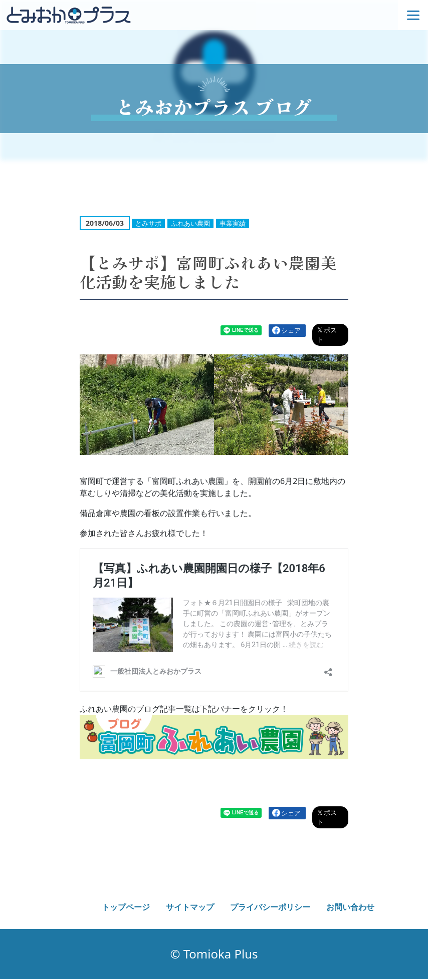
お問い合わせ (350, 906)
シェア (291, 330)
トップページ (126, 906)
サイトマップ (190, 906)
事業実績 (233, 223)
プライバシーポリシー (270, 906)
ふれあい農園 (190, 223)
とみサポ (148, 223)
